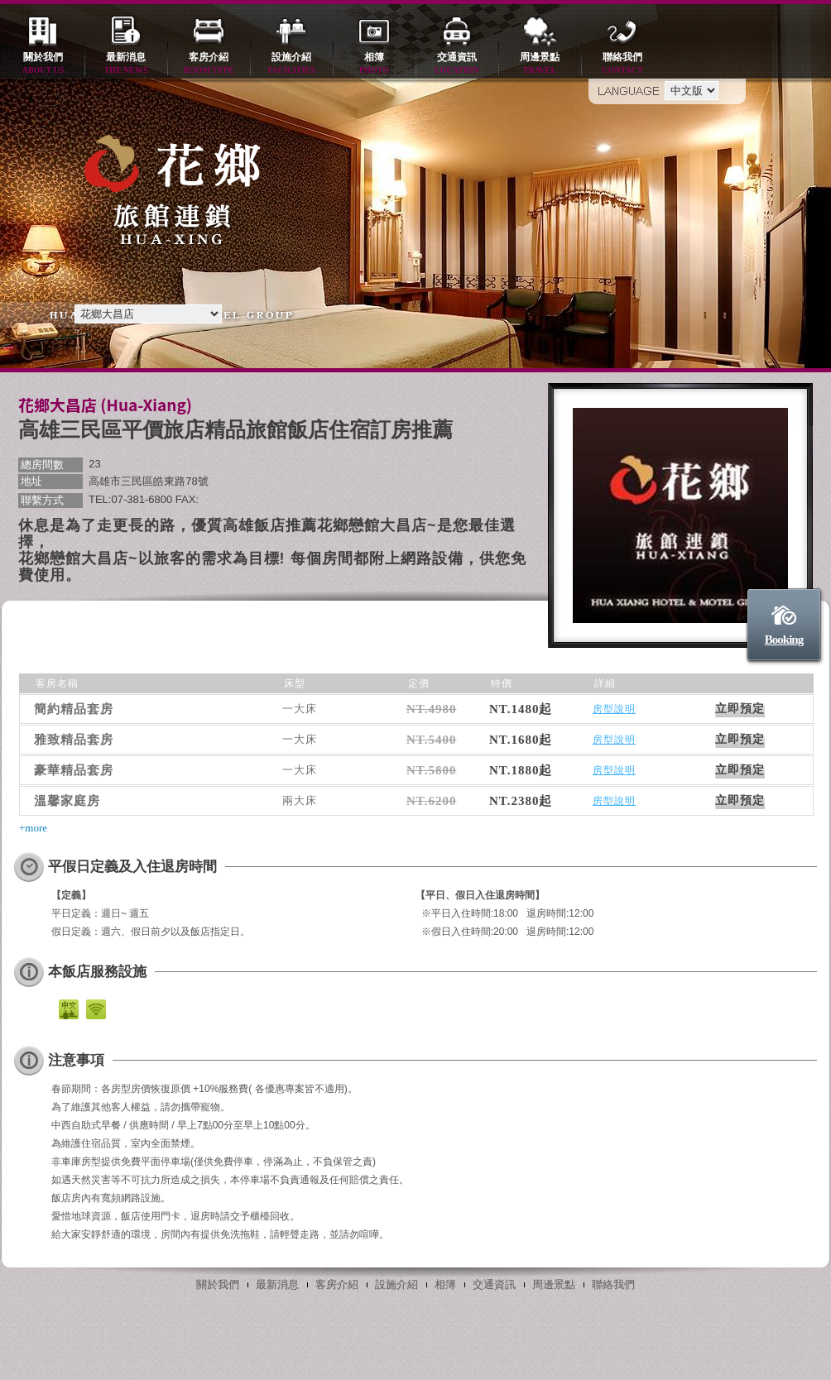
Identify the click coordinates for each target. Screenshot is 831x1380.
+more (33, 828)
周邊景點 (539, 64)
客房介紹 (208, 64)
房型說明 (614, 709)
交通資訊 (457, 64)
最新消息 (125, 64)
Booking (784, 639)
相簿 (374, 64)
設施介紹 (291, 64)
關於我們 (43, 64)
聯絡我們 (622, 64)
